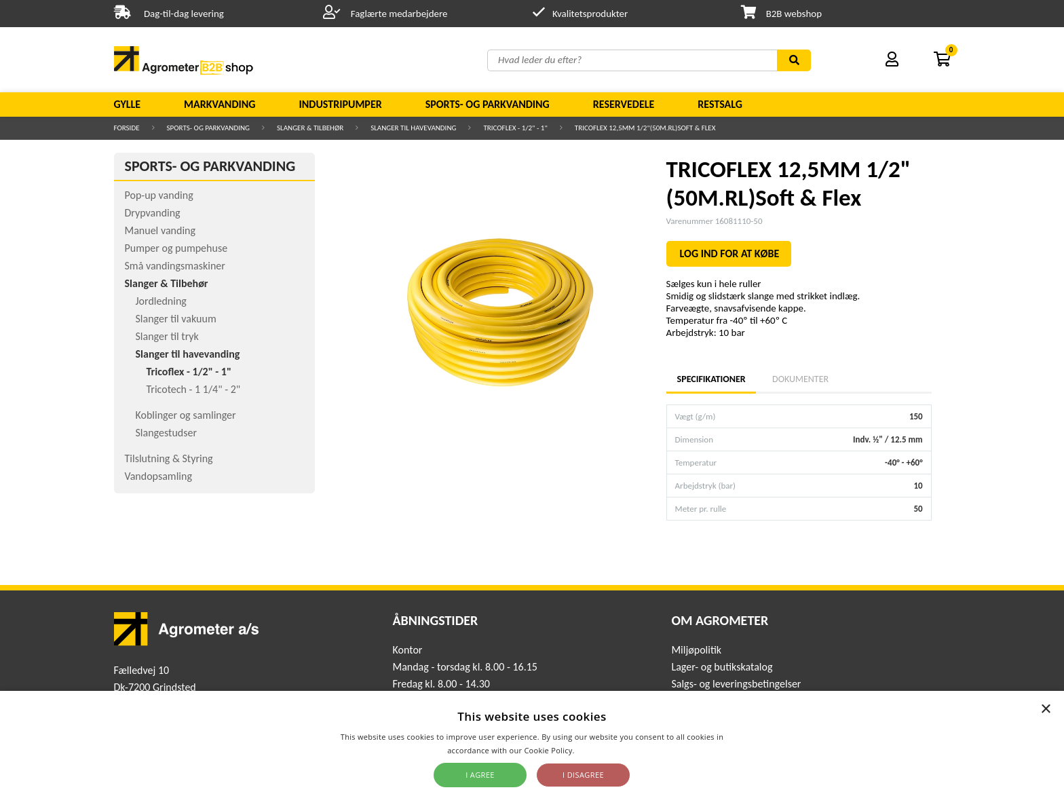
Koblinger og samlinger (186, 415)
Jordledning (161, 301)
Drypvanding (152, 212)
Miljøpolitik (696, 649)
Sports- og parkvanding (487, 104)
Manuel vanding (160, 230)
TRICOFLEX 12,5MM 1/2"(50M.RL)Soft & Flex (645, 128)
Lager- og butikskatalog (721, 666)
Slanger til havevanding (413, 128)
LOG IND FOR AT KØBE (730, 253)
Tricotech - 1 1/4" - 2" (194, 389)
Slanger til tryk (167, 336)
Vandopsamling (158, 476)
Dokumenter (800, 379)
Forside (127, 128)
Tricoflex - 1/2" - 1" (515, 128)
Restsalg (720, 104)
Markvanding (219, 104)
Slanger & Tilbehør (310, 128)
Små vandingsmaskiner (175, 265)
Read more (597, 750)
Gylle (127, 104)
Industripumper (340, 104)
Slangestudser (166, 432)
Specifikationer (711, 379)
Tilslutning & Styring (169, 458)
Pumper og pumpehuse (176, 248)
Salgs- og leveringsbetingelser (736, 683)
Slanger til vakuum (176, 318)
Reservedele (624, 104)
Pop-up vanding (159, 195)
